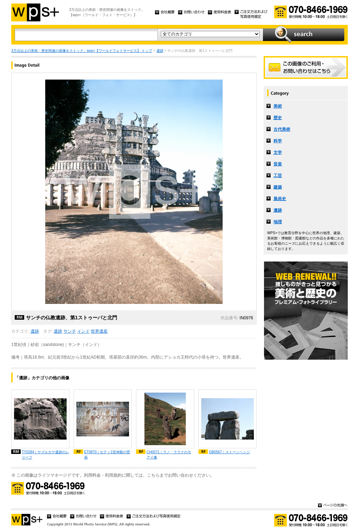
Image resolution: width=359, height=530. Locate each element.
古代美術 (281, 129)
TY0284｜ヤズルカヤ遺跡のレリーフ (45, 454)
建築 (277, 187)
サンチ (69, 331)
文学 (277, 152)
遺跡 (159, 51)
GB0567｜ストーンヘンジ (229, 452)
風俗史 (279, 198)
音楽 (277, 164)
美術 (277, 106)
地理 (277, 221)
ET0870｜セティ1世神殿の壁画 (107, 454)
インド (83, 331)
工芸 (277, 175)
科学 (277, 140)
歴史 (277, 117)
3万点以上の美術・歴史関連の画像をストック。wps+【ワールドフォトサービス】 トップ (81, 51)
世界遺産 (99, 331)
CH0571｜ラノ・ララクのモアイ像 (169, 454)
